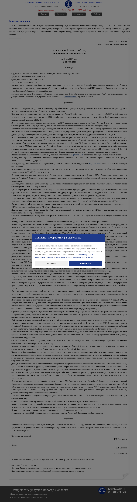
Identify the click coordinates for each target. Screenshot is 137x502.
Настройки (51, 262)
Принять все (85, 262)
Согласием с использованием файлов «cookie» (74, 256)
